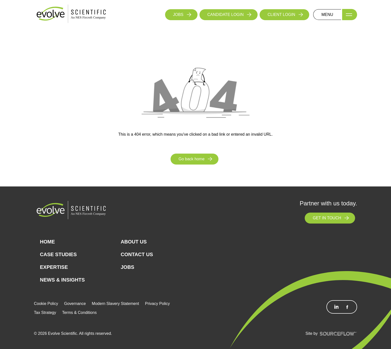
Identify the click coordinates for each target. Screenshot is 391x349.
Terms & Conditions (79, 312)
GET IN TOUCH (327, 218)
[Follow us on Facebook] (347, 306)
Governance (75, 303)
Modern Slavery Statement (115, 303)
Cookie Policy (46, 303)
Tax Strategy (45, 312)
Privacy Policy (157, 303)
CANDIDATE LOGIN (225, 14)
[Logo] (71, 14)
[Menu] (349, 14)
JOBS (178, 14)
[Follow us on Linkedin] (336, 306)
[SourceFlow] (338, 333)
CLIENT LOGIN (281, 14)
